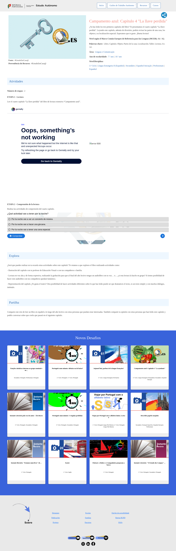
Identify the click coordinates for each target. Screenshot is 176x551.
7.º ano (111, 57)
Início (101, 5)
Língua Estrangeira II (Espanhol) (111, 66)
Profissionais (158, 66)
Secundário (130, 66)
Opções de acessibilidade (120, 513)
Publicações (55, 518)
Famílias (88, 518)
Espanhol (93, 69)
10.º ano (118, 57)
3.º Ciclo (92, 66)
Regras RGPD (120, 518)
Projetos (55, 522)
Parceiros (88, 522)
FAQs (120, 522)
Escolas (88, 513)
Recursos (143, 5)
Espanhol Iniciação (144, 66)
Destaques (55, 513)
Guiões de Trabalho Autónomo (122, 5)
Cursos (155, 5)
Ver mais (162, 489)
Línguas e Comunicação (104, 52)
